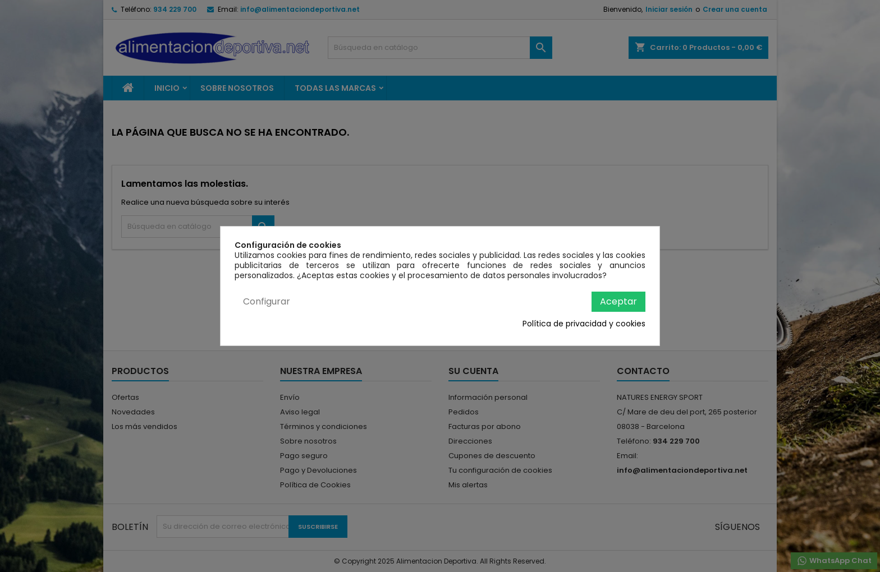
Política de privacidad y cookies (583, 324)
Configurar (266, 301)
